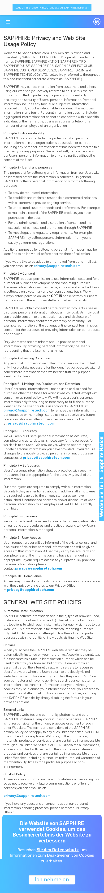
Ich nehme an (52, 879)
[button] (8, 22)
